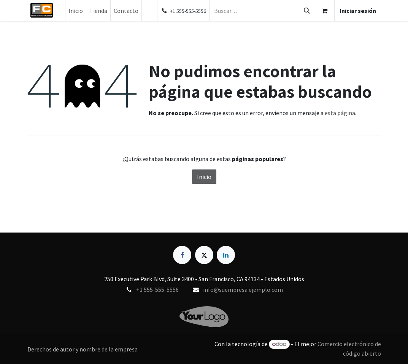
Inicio (204, 176)
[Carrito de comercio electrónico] (324, 10)
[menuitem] (75, 10)
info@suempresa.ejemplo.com (243, 289)
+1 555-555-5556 (157, 289)
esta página (340, 113)
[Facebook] (182, 255)
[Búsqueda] (307, 10)
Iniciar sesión (358, 10)
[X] (204, 255)
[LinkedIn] (226, 255)
